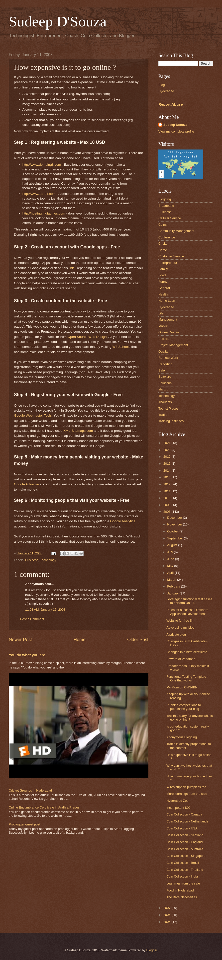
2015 (167, 463)
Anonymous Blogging (181, 737)
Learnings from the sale (183, 883)
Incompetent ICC (178, 808)
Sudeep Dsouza (175, 125)
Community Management (176, 231)
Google (26, 484)
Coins (162, 224)
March (172, 580)
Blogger (151, 950)
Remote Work (168, 358)
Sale (161, 370)
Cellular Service (169, 218)
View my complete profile (176, 131)
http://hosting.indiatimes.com (43, 213)
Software (164, 376)
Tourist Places (168, 408)
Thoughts (165, 402)
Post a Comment (32, 619)
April (170, 573)
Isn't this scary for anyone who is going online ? (189, 717)
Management (167, 319)
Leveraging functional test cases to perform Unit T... (189, 601)
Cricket (163, 243)
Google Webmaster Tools (33, 415)
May (170, 566)
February (174, 586)
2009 (167, 505)
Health (163, 294)
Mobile (163, 326)
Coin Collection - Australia (184, 849)
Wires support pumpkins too (186, 787)
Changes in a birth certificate (186, 652)
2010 (167, 498)
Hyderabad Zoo (177, 801)
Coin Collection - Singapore (186, 856)
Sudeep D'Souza (58, 21)
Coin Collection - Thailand (184, 870)
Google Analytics (122, 521)
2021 (167, 443)
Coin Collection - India (182, 876)
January (173, 593)
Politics (163, 339)
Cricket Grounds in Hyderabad (30, 790)
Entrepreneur (167, 263)
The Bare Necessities (181, 897)
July (170, 552)
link (71, 268)
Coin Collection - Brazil (182, 863)
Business (31, 560)
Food (162, 275)
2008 (167, 512)
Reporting (165, 364)
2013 (167, 477)
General (164, 288)
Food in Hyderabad (180, 890)
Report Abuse (170, 104)
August (172, 545)
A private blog (176, 634)
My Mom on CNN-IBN (181, 687)
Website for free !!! (179, 620)
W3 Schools (121, 347)
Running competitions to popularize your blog (183, 707)
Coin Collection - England (184, 842)
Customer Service (171, 256)
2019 (167, 456)
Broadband (166, 206)
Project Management (173, 345)
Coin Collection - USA (182, 828)
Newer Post (20, 639)
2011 (167, 491)
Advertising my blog (180, 627)
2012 (167, 484)
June (171, 559)
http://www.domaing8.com (41, 164)
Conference (166, 237)
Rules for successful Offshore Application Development (187, 611)
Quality (163, 351)
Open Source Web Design (87, 337)
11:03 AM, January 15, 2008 (45, 609)
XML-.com (78, 431)
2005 (167, 922)
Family (163, 269)
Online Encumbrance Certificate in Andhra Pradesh (45, 807)
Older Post (137, 639)
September (175, 538)
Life (161, 313)
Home (80, 639)
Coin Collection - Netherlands (187, 821)
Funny (162, 282)
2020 (167, 450)
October (173, 531)
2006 (167, 915)
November (175, 524)
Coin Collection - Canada (184, 814)
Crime (162, 250)
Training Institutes (171, 421)
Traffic (162, 415)
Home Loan (166, 300)
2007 (167, 908)
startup (163, 389)
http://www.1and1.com (39, 194)
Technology (48, 560)
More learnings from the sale (186, 794)
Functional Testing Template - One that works (187, 678)
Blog (161, 85)
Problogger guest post (24, 824)
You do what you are (27, 655)
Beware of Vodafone (180, 659)
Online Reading (169, 332)
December (175, 517)
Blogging (164, 199)
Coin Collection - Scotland (184, 835)
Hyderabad (166, 91)
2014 (167, 470)
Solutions (165, 383)
